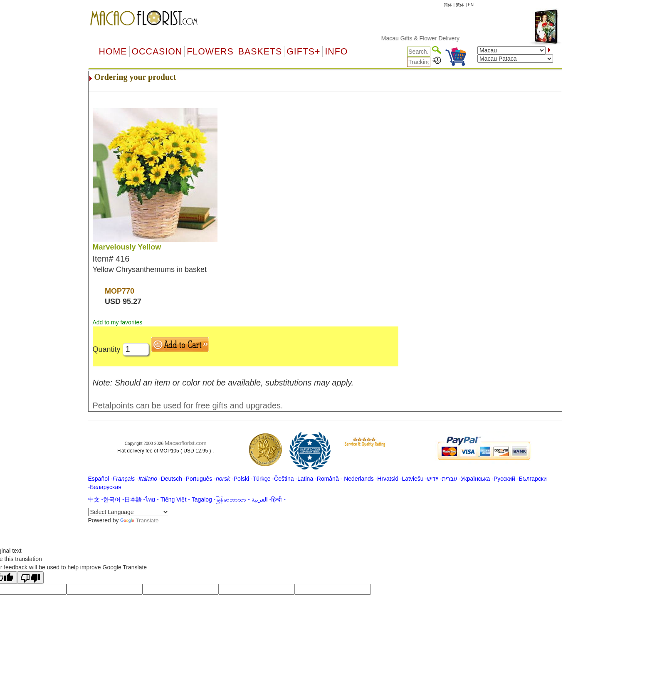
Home (113, 52)
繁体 (460, 4)
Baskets (260, 52)
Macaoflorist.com (186, 443)
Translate (139, 520)
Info (336, 52)
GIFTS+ (303, 52)
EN (471, 4)
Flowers (210, 52)
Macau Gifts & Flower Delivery (434, 38)
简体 (448, 4)
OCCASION (157, 52)
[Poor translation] (30, 577)
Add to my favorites (118, 322)
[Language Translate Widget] (128, 512)
